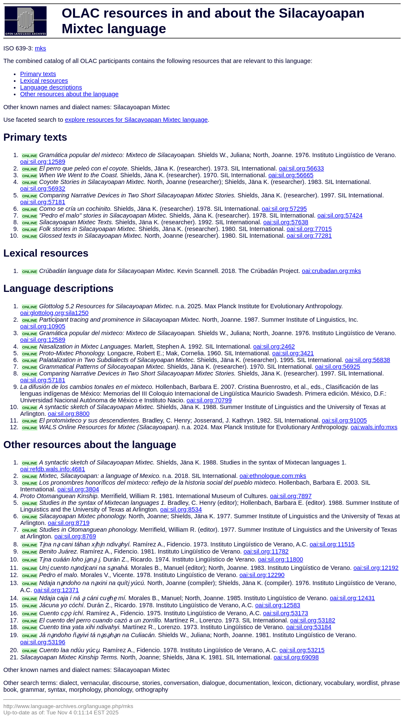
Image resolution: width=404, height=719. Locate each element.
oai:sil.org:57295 (284, 208)
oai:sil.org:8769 (75, 536)
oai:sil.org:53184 (308, 627)
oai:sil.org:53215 (302, 650)
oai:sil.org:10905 (42, 326)
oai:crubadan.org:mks (331, 271)
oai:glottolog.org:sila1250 (54, 313)
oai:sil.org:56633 (301, 168)
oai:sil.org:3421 (293, 353)
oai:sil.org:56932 (42, 188)
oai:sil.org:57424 (339, 215)
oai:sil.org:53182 (313, 620)
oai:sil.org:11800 (280, 559)
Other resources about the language (69, 94)
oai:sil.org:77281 (309, 235)
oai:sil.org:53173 (285, 613)
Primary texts (38, 74)
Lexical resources (44, 80)
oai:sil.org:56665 (291, 175)
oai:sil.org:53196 (42, 642)
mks (40, 48)
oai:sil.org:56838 (367, 360)
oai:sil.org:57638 (285, 222)
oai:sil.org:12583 (277, 605)
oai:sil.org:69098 (296, 657)
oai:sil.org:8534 (181, 509)
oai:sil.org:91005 (344, 420)
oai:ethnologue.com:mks (273, 475)
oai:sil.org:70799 (209, 400)
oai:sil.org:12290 (262, 575)
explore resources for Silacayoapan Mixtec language (136, 119)
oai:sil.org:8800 (68, 413)
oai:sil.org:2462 (274, 346)
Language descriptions (51, 87)
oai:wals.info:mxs (374, 427)
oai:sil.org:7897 (291, 496)
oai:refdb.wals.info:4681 (52, 469)
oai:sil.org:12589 (42, 161)
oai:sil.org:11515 (332, 544)
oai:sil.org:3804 (78, 489)
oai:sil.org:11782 (266, 551)
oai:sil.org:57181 (42, 202)
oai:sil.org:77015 (309, 229)
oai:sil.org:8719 (68, 523)
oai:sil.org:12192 (376, 567)
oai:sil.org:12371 (56, 590)
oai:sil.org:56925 (337, 366)
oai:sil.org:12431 (352, 598)
